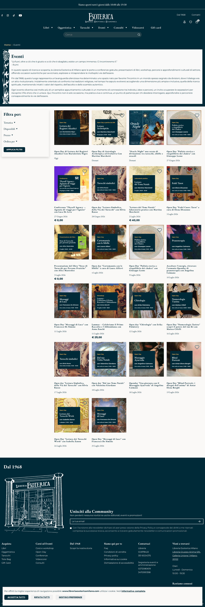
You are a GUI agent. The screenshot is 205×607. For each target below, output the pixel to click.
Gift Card (6, 563)
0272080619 (144, 568)
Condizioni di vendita (115, 552)
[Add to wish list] (84, 115)
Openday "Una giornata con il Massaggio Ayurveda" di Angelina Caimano (146, 385)
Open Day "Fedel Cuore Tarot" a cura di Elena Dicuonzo (183, 208)
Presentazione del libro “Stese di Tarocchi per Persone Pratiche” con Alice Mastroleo (70, 268)
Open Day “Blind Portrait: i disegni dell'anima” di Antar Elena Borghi (181, 385)
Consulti (40, 563)
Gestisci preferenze (70, 597)
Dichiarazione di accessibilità (119, 563)
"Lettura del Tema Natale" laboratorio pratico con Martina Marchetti (145, 209)
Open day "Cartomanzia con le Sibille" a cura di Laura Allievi (107, 267)
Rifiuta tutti (42, 597)
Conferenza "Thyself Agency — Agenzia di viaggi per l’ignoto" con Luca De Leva (70, 209)
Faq (106, 548)
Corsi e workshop (45, 548)
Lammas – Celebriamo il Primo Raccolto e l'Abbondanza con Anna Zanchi (107, 326)
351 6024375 (144, 555)
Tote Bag (6, 559)
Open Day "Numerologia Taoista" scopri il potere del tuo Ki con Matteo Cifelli (183, 326)
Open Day (41, 552)
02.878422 (143, 552)
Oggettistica (8, 552)
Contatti (196, 15)
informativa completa (133, 591)
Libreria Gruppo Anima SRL (186, 552)
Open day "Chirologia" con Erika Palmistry (145, 325)
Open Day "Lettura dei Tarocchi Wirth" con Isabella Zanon (70, 440)
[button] (25, 122)
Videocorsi (41, 559)
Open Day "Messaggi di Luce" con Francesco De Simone (71, 325)
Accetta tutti (16, 597)
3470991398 (144, 572)
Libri (4, 548)
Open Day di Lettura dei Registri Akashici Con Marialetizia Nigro (71, 152)
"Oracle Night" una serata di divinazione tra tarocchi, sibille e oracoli (146, 153)
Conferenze (42, 555)
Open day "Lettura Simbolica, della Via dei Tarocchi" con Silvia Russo (109, 209)
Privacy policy (111, 555)
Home (7, 45)
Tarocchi (6, 555)
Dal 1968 (181, 15)
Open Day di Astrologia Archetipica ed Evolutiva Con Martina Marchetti (107, 153)
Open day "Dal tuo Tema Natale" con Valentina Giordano (108, 384)
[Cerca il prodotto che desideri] (99, 34)
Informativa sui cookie (115, 559)
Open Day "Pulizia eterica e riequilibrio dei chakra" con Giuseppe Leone (181, 153)
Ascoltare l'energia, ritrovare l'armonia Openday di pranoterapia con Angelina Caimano (182, 269)
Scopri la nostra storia (81, 548)
